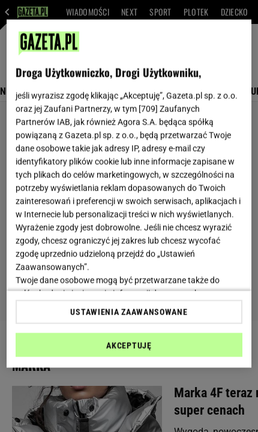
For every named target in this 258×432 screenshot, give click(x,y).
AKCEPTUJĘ (128, 345)
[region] (129, 194)
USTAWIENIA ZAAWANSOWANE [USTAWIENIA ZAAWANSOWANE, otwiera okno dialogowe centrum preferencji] (128, 311)
